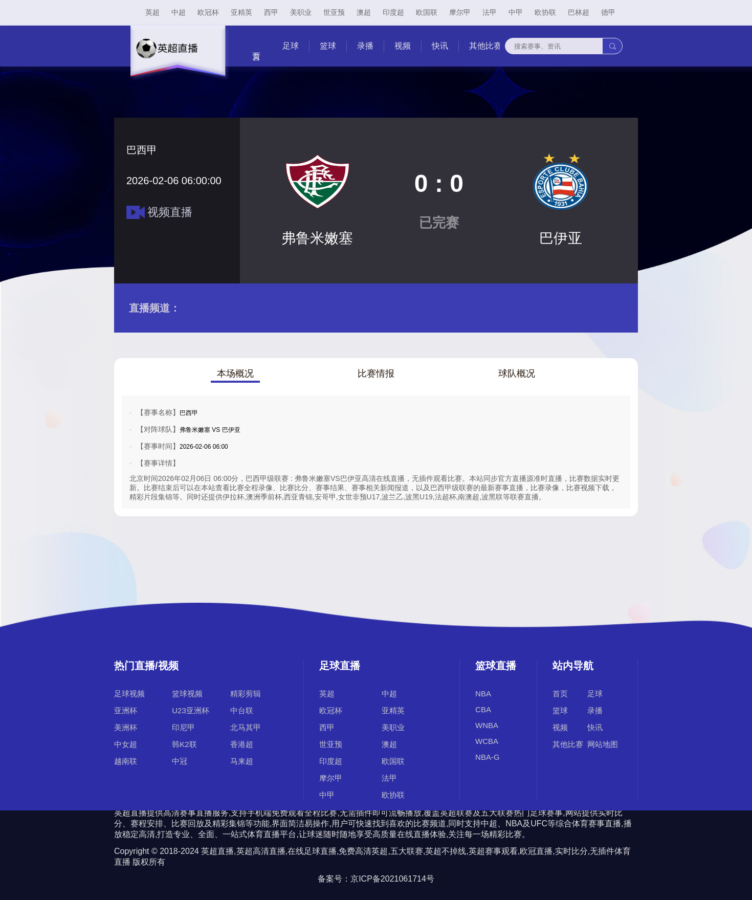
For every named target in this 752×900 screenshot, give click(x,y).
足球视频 (129, 693)
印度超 (393, 12)
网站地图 (602, 744)
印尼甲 (183, 727)
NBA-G (487, 757)
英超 (152, 12)
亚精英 (241, 12)
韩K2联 (184, 744)
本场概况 (235, 373)
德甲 (608, 12)
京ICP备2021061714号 (392, 878)
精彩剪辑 (245, 693)
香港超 (241, 744)
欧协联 (545, 12)
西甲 (271, 12)
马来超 (241, 761)
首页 (560, 693)
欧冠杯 (208, 12)
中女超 (125, 744)
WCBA (486, 741)
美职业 (301, 12)
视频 (402, 45)
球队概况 (516, 373)
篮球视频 (187, 693)
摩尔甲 (460, 12)
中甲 (515, 12)
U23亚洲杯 (190, 710)
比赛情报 (376, 373)
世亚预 (334, 12)
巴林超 (578, 12)
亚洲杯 (125, 710)
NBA (483, 693)
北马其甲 (245, 727)
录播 (365, 45)
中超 (178, 12)
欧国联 (426, 12)
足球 (290, 45)
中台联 (241, 710)
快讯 (440, 45)
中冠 (179, 761)
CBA (483, 709)
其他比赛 (485, 45)
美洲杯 (125, 727)
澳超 (364, 12)
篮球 (328, 45)
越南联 (125, 761)
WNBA (486, 725)
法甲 (489, 12)
